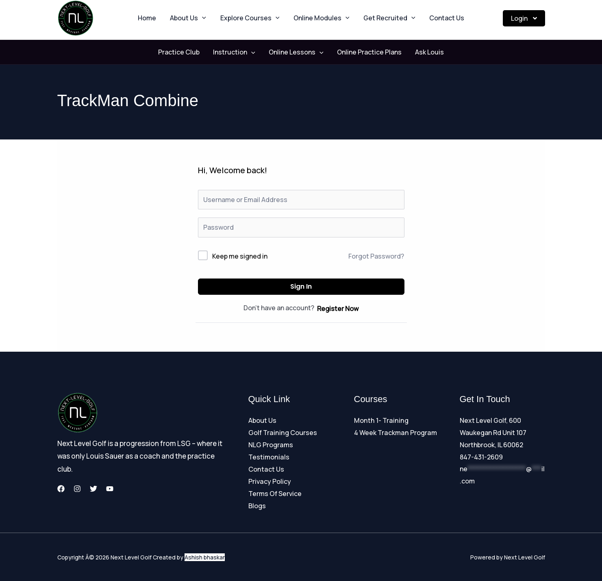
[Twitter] (93, 488)
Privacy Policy (269, 481)
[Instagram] (77, 488)
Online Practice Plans (364, 52)
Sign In (301, 286)
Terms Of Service (274, 493)
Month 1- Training (380, 420)
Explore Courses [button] (252, 18)
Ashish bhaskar (205, 556)
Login (524, 18)
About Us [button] (194, 18)
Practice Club (189, 52)
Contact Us (436, 18)
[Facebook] (61, 488)
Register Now (338, 308)
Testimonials (268, 457)
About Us (262, 420)
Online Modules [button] (319, 18)
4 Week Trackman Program (394, 432)
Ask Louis (418, 52)
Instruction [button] (239, 52)
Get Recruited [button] (383, 18)
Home (157, 18)
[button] (208, 18)
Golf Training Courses (281, 432)
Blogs (257, 504)
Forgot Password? (376, 256)
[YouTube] (109, 488)
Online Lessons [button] (296, 52)
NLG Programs (270, 444)
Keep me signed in (239, 256)
